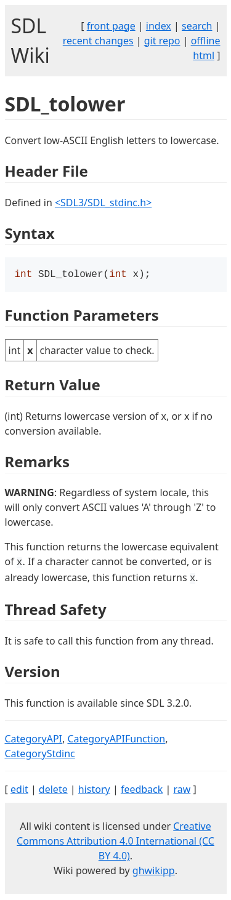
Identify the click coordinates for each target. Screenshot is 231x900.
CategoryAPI (34, 740)
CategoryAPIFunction (116, 740)
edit (19, 790)
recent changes (98, 40)
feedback (142, 790)
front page (111, 26)
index (158, 26)
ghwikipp (153, 871)
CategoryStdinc (40, 754)
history (94, 790)
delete (53, 790)
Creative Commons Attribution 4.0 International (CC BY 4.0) (115, 842)
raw (181, 790)
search (197, 26)
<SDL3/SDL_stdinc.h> (103, 202)
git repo (162, 40)
